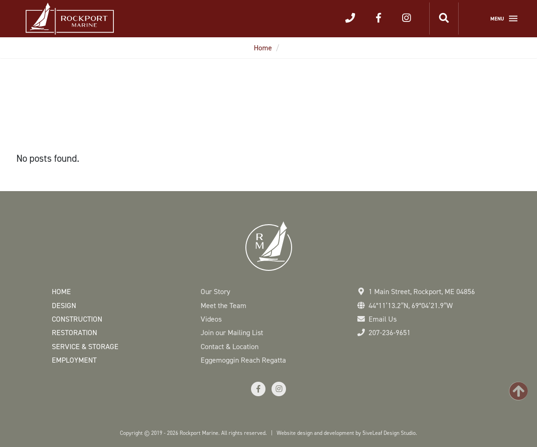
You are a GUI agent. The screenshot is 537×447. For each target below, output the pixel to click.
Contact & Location (229, 346)
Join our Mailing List (232, 332)
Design (64, 305)
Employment (74, 360)
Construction (77, 319)
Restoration (74, 332)
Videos (211, 319)
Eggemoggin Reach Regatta (243, 360)
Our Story (215, 291)
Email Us (383, 319)
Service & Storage (85, 346)
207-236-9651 (390, 332)
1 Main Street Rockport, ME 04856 (422, 291)
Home (263, 48)
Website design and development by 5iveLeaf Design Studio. (347, 433)
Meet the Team (223, 305)
